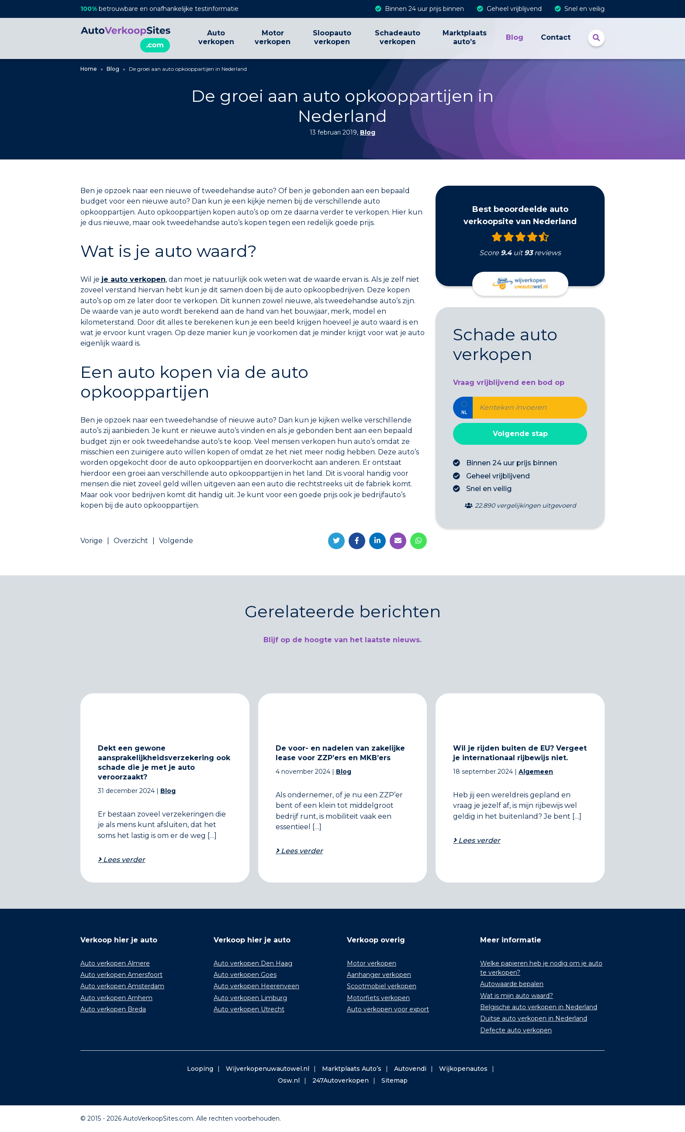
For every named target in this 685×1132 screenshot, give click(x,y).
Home (88, 69)
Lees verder (123, 859)
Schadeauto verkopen (397, 37)
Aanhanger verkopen (379, 975)
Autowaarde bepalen (511, 984)
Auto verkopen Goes (245, 975)
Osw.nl (289, 1080)
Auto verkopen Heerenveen (256, 986)
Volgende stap (520, 433)
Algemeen (536, 771)
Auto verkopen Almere (115, 963)
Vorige (91, 541)
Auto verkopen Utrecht (249, 1009)
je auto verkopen (133, 279)
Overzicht (131, 541)
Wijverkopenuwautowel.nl (267, 1069)
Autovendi (410, 1069)
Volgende (176, 541)
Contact (556, 37)
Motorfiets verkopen (378, 998)
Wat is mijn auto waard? (516, 996)
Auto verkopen (216, 37)
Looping (200, 1069)
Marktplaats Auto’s (351, 1069)
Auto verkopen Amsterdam (122, 986)
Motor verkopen (273, 37)
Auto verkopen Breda (113, 1009)
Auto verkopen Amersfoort (121, 975)
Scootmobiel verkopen (381, 986)
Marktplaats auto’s (465, 37)
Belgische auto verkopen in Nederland (538, 1007)
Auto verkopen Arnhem (116, 998)
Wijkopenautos (463, 1069)
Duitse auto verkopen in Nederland (533, 1018)
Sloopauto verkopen (332, 37)
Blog (514, 37)
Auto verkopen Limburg (250, 998)
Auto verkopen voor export (388, 1009)
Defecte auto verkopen (516, 1030)
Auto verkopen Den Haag (253, 963)
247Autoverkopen (340, 1080)
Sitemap (394, 1080)
